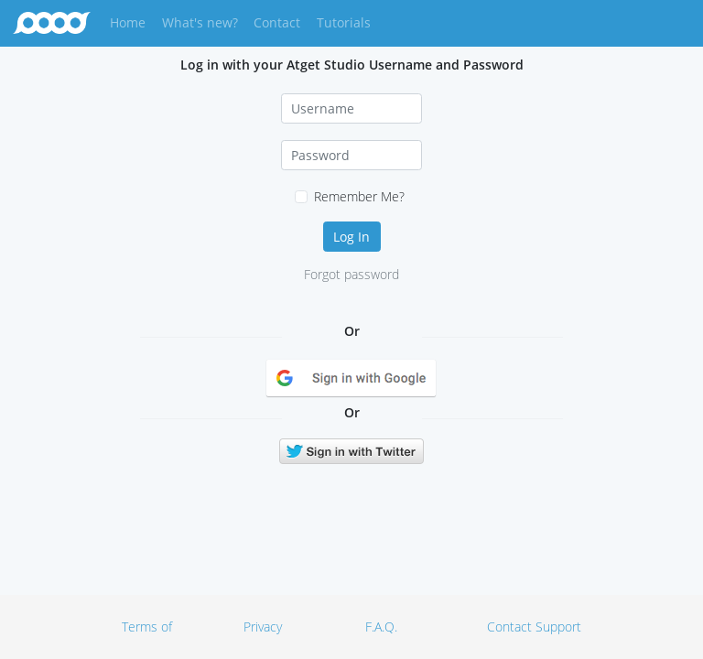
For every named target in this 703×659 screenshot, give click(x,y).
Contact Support (534, 626)
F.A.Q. (381, 626)
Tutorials (344, 22)
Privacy (262, 626)
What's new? (200, 22)
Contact (277, 22)
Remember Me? (359, 196)
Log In (351, 236)
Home (131, 21)
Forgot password (351, 274)
